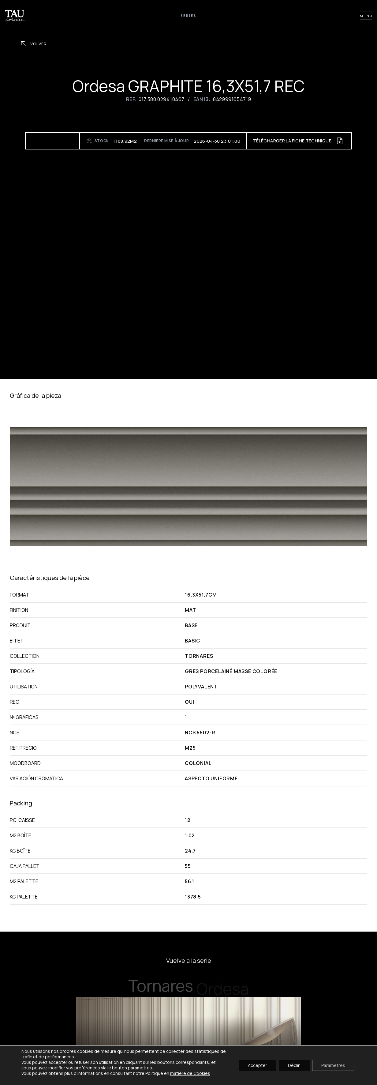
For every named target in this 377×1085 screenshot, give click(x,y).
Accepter (257, 1065)
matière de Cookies (190, 1073)
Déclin (294, 1065)
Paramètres (333, 1065)
